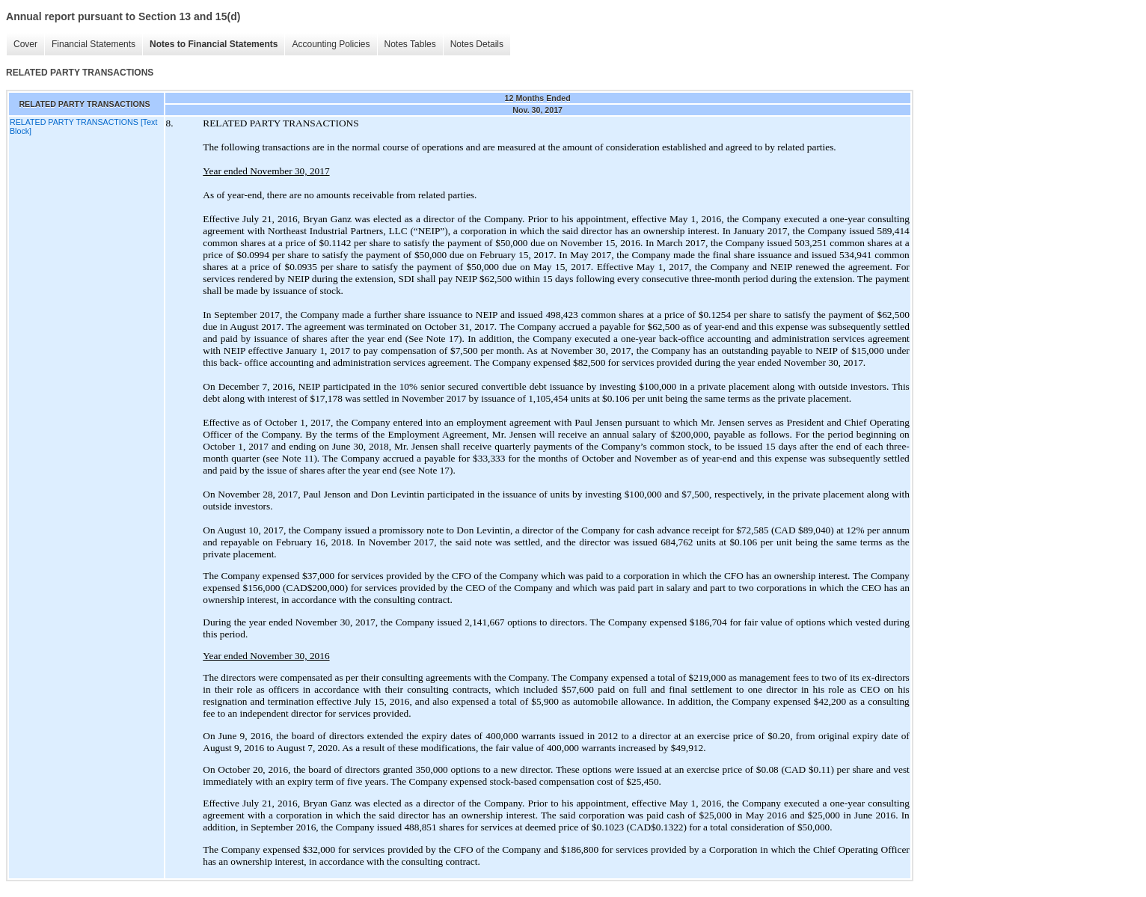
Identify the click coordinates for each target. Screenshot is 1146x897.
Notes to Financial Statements (214, 44)
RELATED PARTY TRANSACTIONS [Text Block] (83, 126)
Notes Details (476, 44)
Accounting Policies (331, 44)
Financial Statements (93, 44)
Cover (25, 44)
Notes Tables (410, 44)
